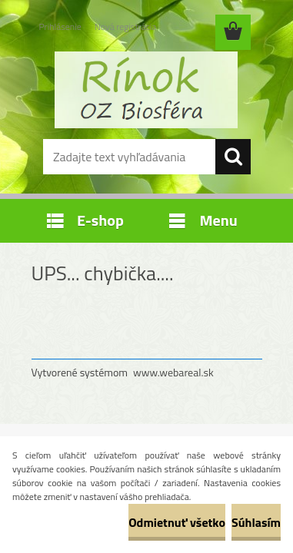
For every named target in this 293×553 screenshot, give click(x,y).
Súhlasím (256, 522)
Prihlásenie (60, 26)
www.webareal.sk (173, 372)
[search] (233, 156)
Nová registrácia (126, 26)
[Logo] (146, 89)
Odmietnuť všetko (176, 522)
